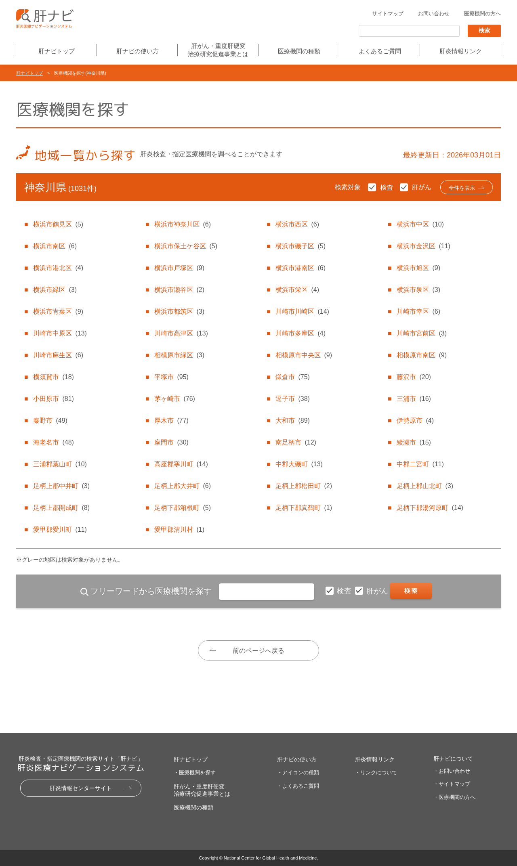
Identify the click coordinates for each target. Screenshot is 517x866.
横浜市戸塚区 (179, 267)
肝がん (378, 591)
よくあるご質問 (380, 51)
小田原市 (53, 398)
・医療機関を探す (195, 773)
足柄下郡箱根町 (182, 507)
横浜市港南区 (300, 267)
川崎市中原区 (59, 333)
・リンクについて (376, 773)
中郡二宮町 (420, 464)
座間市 (171, 442)
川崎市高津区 (181, 333)
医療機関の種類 (299, 51)
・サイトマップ (451, 784)
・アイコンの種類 (298, 773)
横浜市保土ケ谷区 (185, 246)
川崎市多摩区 (300, 333)
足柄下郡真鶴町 (303, 507)
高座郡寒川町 (181, 464)
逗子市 (292, 398)
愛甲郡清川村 (179, 529)
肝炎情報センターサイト (81, 788)
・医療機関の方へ (454, 797)
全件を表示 (462, 188)
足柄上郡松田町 (303, 485)
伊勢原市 (415, 420)
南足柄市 (295, 442)
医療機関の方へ (482, 13)
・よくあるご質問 (298, 786)
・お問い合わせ (451, 771)
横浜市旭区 (418, 267)
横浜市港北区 (58, 267)
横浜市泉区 (418, 289)
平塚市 (171, 376)
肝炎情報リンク (460, 51)
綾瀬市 (414, 442)
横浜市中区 (420, 224)
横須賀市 (53, 376)
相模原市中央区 (303, 355)
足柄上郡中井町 (61, 485)
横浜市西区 (297, 224)
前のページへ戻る (258, 650)
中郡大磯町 (298, 464)
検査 (345, 591)
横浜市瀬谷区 (179, 289)
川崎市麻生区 (58, 355)
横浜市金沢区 (423, 246)
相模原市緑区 (179, 355)
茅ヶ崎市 (174, 398)
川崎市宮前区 (422, 333)
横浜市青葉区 (58, 311)
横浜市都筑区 (179, 311)
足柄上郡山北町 (425, 485)
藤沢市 (414, 376)
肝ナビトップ (56, 51)
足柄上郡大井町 (182, 485)
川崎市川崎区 (302, 311)
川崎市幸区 (418, 311)
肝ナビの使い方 (137, 51)
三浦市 (414, 398)
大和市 (292, 420)
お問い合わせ (434, 13)
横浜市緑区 (55, 289)
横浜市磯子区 (300, 246)
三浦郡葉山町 (59, 464)
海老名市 (53, 442)
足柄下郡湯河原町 (430, 507)
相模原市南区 (422, 355)
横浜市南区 (55, 246)
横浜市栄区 (297, 289)
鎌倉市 (292, 376)
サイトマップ (388, 13)
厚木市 (171, 420)
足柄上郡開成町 (61, 507)
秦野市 (50, 420)
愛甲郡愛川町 (59, 529)
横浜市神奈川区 (182, 224)
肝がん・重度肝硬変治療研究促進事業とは (218, 49)
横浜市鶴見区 (58, 224)
